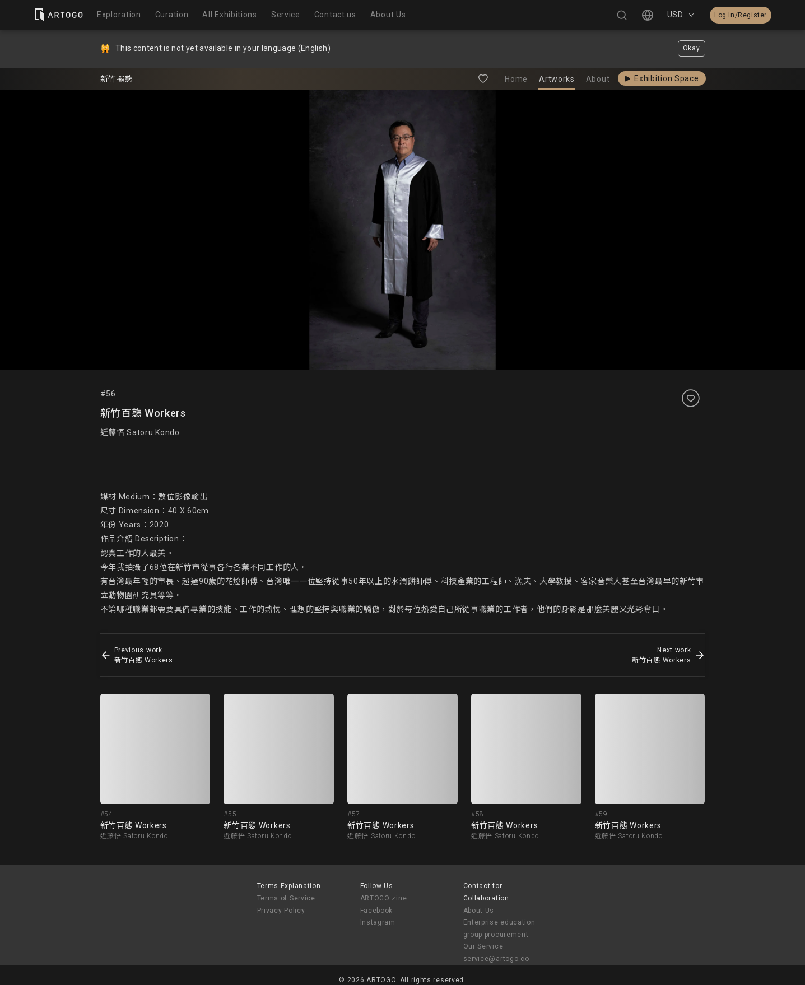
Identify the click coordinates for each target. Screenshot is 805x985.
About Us (479, 910)
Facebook (376, 910)
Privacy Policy (281, 910)
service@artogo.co (496, 959)
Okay (691, 48)
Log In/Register (740, 15)
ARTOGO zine (383, 898)
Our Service (483, 946)
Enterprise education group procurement (499, 928)
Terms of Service (286, 898)
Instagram (377, 922)
